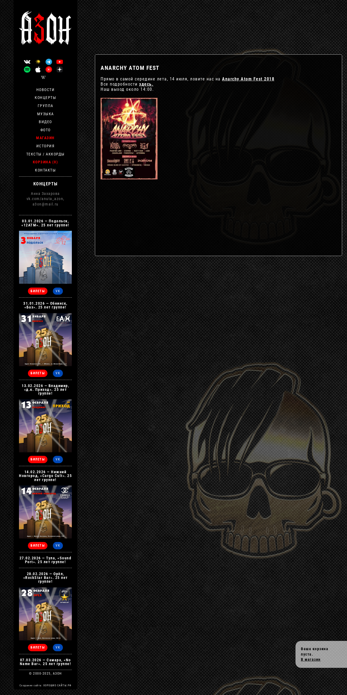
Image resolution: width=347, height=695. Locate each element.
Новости (45, 90)
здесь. (146, 84)
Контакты (45, 170)
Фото (45, 130)
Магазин (45, 138)
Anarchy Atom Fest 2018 (248, 79)
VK (58, 291)
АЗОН (57, 673)
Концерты (45, 97)
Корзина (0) (45, 162)
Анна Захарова (45, 193)
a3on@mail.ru (46, 204)
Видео (45, 122)
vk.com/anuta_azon (45, 199)
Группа (45, 106)
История (45, 146)
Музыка (45, 114)
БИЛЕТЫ (38, 291)
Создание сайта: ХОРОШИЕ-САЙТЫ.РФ (46, 685)
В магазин (311, 659)
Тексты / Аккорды (45, 154)
